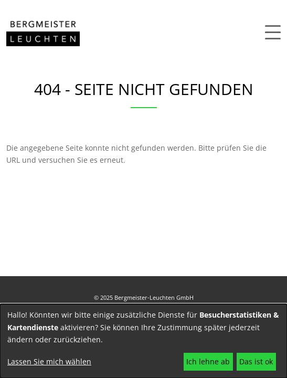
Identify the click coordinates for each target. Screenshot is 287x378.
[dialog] (143, 341)
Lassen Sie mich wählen (49, 361)
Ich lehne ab (208, 361)
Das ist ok (256, 361)
